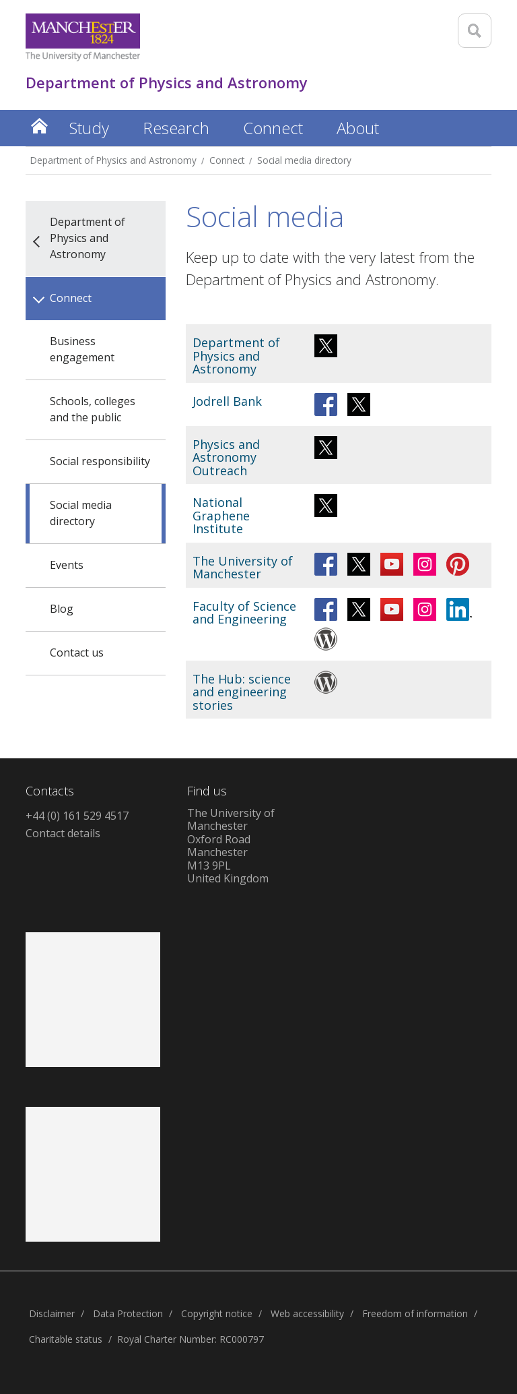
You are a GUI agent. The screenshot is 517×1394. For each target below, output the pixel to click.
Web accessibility (307, 1313)
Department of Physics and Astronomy (113, 160)
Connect (226, 160)
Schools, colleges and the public (92, 409)
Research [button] (176, 128)
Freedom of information (415, 1313)
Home (39, 126)
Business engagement (82, 349)
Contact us (77, 652)
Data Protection (128, 1313)
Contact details (63, 833)
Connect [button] (273, 128)
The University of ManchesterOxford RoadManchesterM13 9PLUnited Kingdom (231, 846)
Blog (61, 608)
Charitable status (65, 1339)
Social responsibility (100, 461)
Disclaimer (52, 1313)
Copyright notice (216, 1313)
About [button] (358, 128)
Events (66, 564)
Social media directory (304, 160)
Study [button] (89, 128)
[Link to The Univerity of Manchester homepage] (83, 37)
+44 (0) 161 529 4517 (77, 815)
